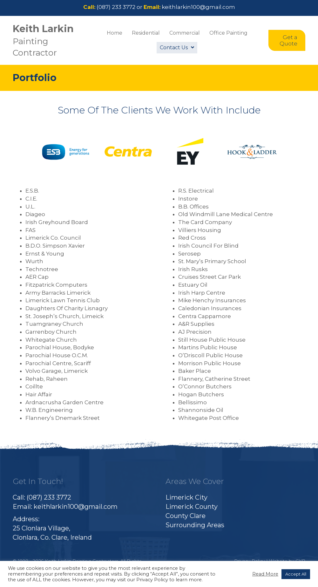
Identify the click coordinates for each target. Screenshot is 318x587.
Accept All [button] (295, 574)
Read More (265, 574)
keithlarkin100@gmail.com (198, 7)
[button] (286, 40)
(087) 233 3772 (116, 7)
